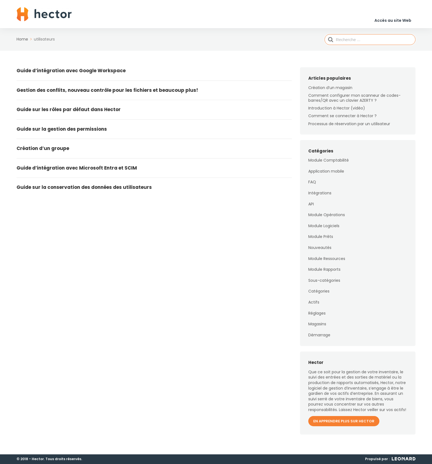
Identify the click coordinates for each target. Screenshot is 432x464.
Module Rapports (324, 273)
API (311, 207)
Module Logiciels (323, 229)
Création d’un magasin (330, 91)
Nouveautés (319, 251)
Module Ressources (326, 262)
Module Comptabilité (328, 164)
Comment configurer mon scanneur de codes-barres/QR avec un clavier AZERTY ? (354, 101)
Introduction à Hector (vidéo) (336, 111)
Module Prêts (320, 240)
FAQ (312, 185)
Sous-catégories (324, 283)
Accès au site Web (392, 16)
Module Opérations (326, 218)
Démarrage (319, 338)
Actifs (313, 306)
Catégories (319, 294)
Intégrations (319, 196)
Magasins (317, 327)
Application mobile (326, 174)
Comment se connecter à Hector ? (342, 119)
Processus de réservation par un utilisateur (349, 127)
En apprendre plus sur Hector (343, 424)
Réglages (317, 316)
